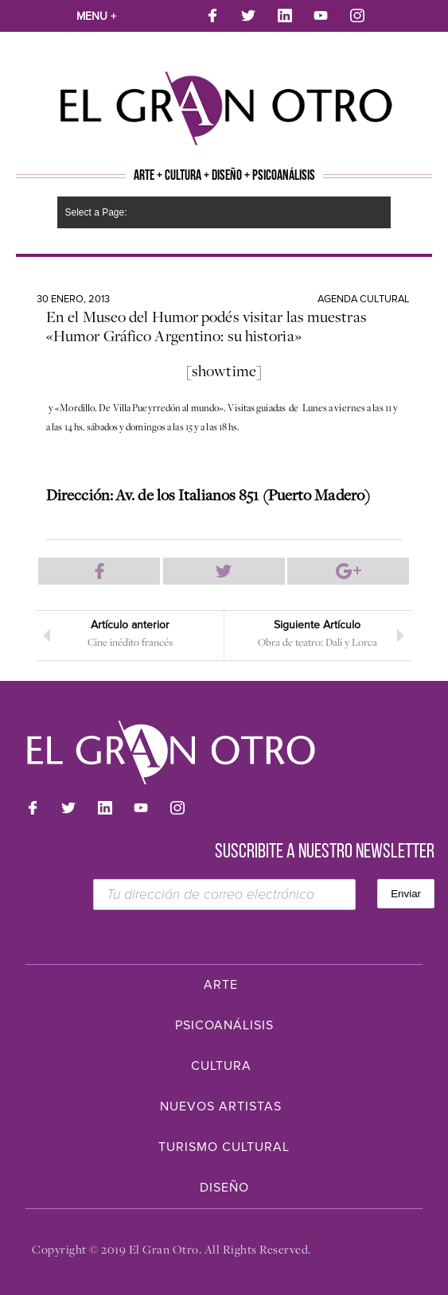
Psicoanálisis (224, 1025)
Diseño (224, 1188)
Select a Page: (96, 212)
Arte (221, 985)
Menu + (96, 16)
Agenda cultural (363, 299)
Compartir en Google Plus (348, 571)
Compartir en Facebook (99, 571)
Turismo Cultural (224, 1147)
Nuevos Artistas (221, 1106)
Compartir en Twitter (224, 571)
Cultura (221, 1066)
